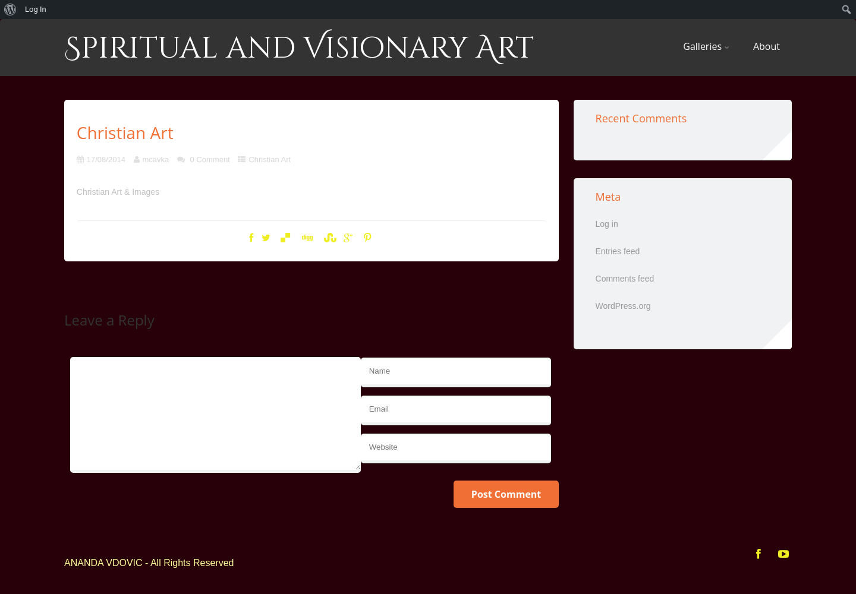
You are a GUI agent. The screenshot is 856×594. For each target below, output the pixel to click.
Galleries (706, 46)
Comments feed (625, 278)
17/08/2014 (106, 159)
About (766, 46)
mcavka (156, 159)
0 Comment (210, 159)
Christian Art (269, 159)
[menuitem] (10, 9)
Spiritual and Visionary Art (299, 49)
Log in (607, 224)
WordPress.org (623, 306)
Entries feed (618, 251)
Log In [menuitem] (35, 9)
